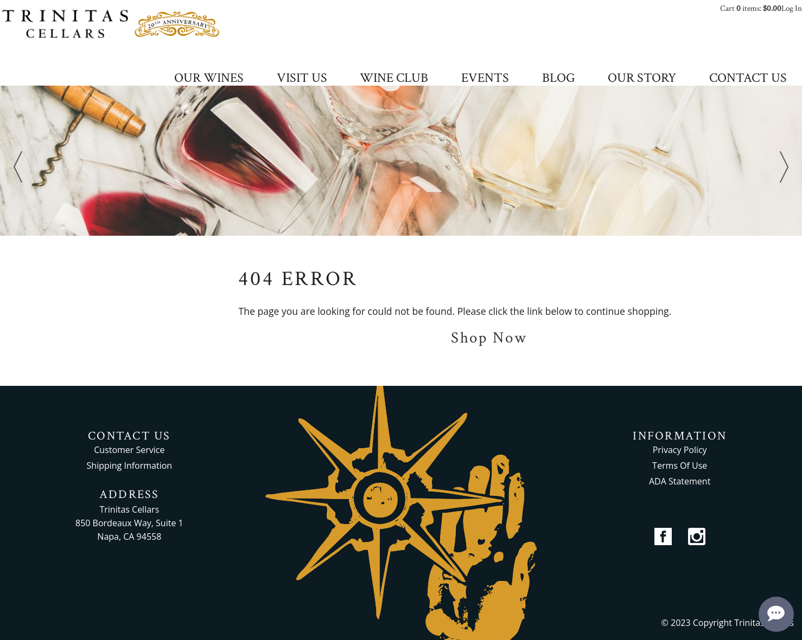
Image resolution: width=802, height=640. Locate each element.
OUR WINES (209, 79)
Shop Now (489, 338)
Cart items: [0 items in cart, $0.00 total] (750, 8)
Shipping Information (130, 465)
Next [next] (784, 167)
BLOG (558, 79)
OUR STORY (642, 79)
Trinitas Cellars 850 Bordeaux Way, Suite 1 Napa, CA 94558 (129, 522)
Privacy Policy (680, 450)
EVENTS (485, 79)
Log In (791, 8)
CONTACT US (748, 79)
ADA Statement (679, 481)
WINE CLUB (394, 79)
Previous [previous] (18, 167)
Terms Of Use (679, 465)
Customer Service (129, 450)
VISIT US (302, 79)
